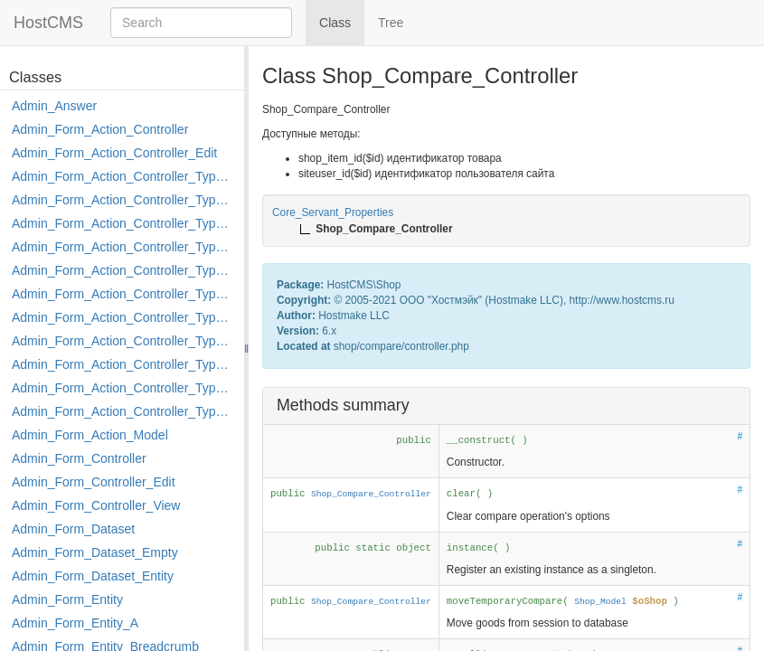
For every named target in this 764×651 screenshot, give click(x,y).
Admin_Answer (54, 106)
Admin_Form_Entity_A (75, 623)
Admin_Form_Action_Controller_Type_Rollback (123, 388)
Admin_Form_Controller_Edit (93, 482)
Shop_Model (600, 602)
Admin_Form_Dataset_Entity (93, 576)
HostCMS (48, 23)
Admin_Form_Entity (67, 599)
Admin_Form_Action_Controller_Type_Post (123, 364)
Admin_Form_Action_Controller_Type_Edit (123, 247)
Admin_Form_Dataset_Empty (95, 552)
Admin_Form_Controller (79, 458)
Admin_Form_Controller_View (96, 505)
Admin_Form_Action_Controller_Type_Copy (123, 200)
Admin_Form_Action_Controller (100, 129)
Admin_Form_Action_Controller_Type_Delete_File (123, 223)
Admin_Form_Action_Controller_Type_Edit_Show (123, 270)
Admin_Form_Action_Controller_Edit (114, 153)
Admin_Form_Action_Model (90, 435)
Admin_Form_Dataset (73, 529)
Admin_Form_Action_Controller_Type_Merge (123, 317)
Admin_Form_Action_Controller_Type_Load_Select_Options (123, 294)
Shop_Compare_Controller (371, 494)
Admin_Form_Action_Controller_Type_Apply (123, 176)
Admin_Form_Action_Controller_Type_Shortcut (123, 411)
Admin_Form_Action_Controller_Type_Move (123, 341)
